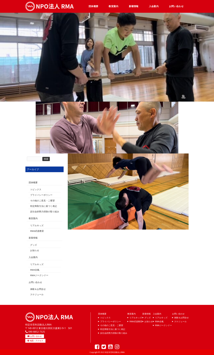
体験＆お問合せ (38, 289)
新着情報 (33, 237)
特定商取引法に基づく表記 (43, 206)
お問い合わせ (35, 282)
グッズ (33, 244)
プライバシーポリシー (41, 195)
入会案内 (33, 257)
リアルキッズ (37, 225)
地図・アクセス (35, 340)
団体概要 (33, 182)
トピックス (35, 189)
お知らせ (34, 250)
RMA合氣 (34, 269)
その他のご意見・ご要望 (42, 200)
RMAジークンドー (39, 275)
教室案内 (33, 218)
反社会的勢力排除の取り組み (44, 211)
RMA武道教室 (37, 231)
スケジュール (37, 294)
